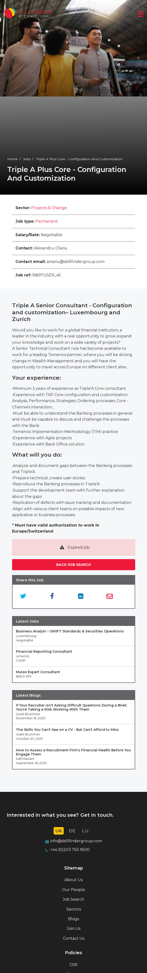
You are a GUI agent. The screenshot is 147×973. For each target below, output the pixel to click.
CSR (73, 964)
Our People (73, 889)
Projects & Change (49, 208)
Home (12, 159)
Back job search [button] (73, 564)
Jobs (27, 159)
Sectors (73, 909)
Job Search (73, 899)
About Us (73, 879)
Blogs (73, 919)
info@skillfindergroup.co (74, 841)
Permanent (46, 221)
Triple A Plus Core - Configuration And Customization (79, 159)
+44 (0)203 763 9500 (70, 849)
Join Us (73, 928)
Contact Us (73, 938)
